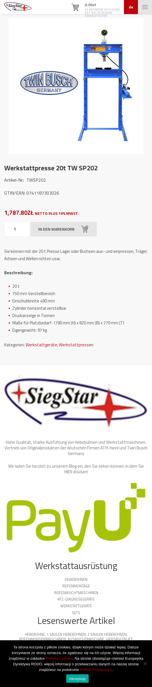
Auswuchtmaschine (86, 639)
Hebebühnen (76, 579)
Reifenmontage (76, 586)
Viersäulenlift (119, 639)
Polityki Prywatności (96, 670)
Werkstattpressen (76, 345)
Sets (76, 612)
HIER (68, 472)
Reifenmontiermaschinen (42, 639)
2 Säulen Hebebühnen (107, 634)
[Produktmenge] (16, 229)
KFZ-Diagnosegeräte (76, 599)
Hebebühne (35, 634)
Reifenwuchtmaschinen (76, 592)
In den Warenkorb (63, 229)
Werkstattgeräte (41, 345)
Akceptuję (77, 679)
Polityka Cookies (59, 658)
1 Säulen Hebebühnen (66, 634)
